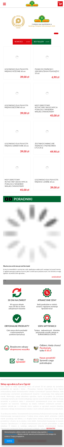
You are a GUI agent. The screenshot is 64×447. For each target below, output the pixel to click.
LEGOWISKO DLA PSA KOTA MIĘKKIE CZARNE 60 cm (46, 181)
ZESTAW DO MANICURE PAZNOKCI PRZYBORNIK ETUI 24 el (45, 146)
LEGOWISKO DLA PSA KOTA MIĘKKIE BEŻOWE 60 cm (16, 106)
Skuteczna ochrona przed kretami (16, 266)
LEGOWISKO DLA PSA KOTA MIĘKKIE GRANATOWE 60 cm (17, 145)
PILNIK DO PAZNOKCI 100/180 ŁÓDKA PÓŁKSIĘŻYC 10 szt (47, 71)
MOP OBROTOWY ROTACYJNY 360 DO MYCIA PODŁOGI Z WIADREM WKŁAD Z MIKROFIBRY (46, 108)
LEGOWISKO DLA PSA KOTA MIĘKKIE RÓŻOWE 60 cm (16, 70)
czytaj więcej (56, 277)
